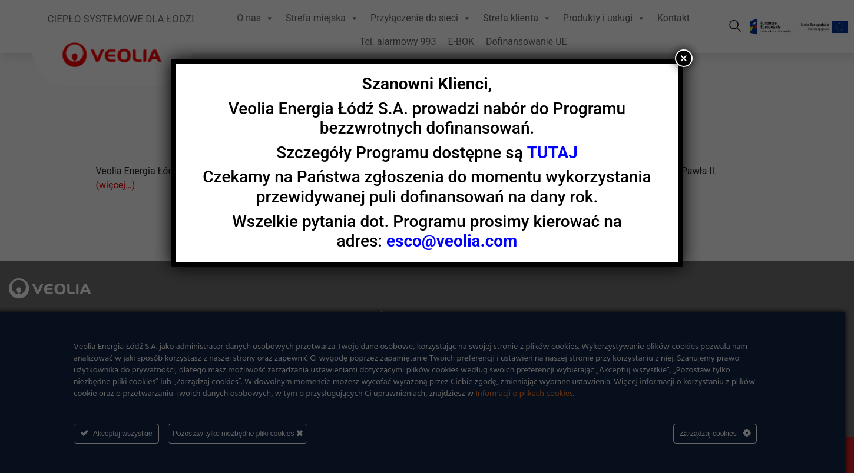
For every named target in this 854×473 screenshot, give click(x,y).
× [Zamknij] (684, 58)
